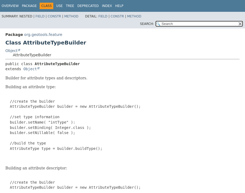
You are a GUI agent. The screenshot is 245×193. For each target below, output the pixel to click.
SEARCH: (147, 24)
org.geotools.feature (43, 34)
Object (11, 51)
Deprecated (88, 6)
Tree (70, 6)
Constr (54, 16)
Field (39, 16)
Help (119, 6)
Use (59, 6)
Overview (10, 6)
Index (107, 6)
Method (71, 16)
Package (29, 6)
